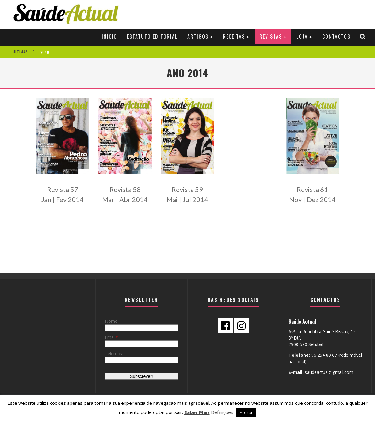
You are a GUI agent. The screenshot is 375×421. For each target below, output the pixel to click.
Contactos (336, 36)
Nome (111, 321)
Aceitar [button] (246, 412)
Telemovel (115, 353)
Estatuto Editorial (152, 36)
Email (110, 337)
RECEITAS (234, 36)
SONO (44, 52)
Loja (302, 36)
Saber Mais (197, 412)
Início (109, 36)
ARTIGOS (198, 36)
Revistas (270, 36)
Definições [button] (222, 412)
